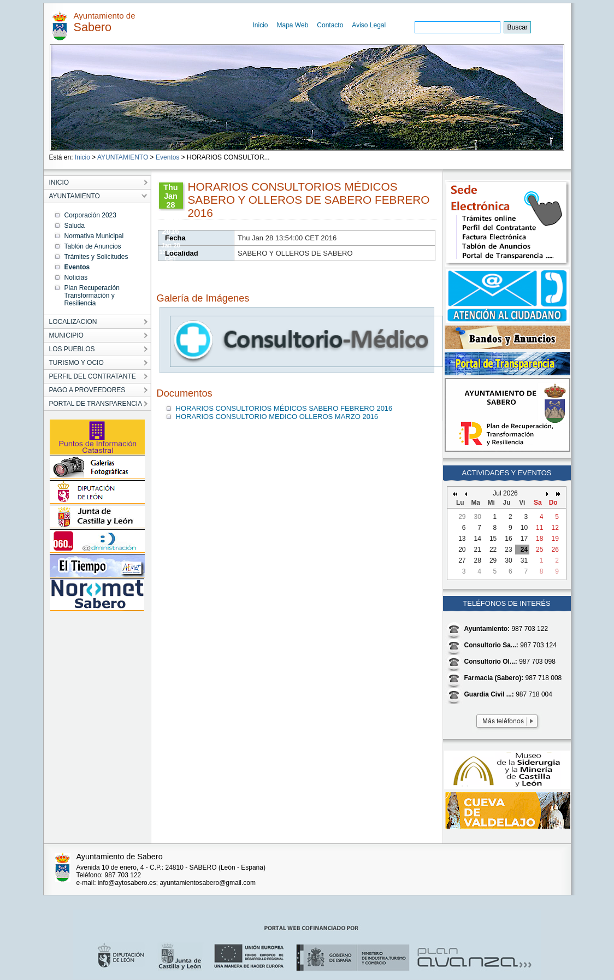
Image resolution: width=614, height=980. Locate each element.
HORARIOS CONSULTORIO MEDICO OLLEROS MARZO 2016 (277, 416)
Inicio (260, 25)
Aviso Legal (369, 25)
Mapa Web (293, 25)
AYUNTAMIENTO (122, 157)
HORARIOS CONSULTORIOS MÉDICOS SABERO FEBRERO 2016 (284, 408)
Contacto (330, 25)
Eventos (167, 157)
